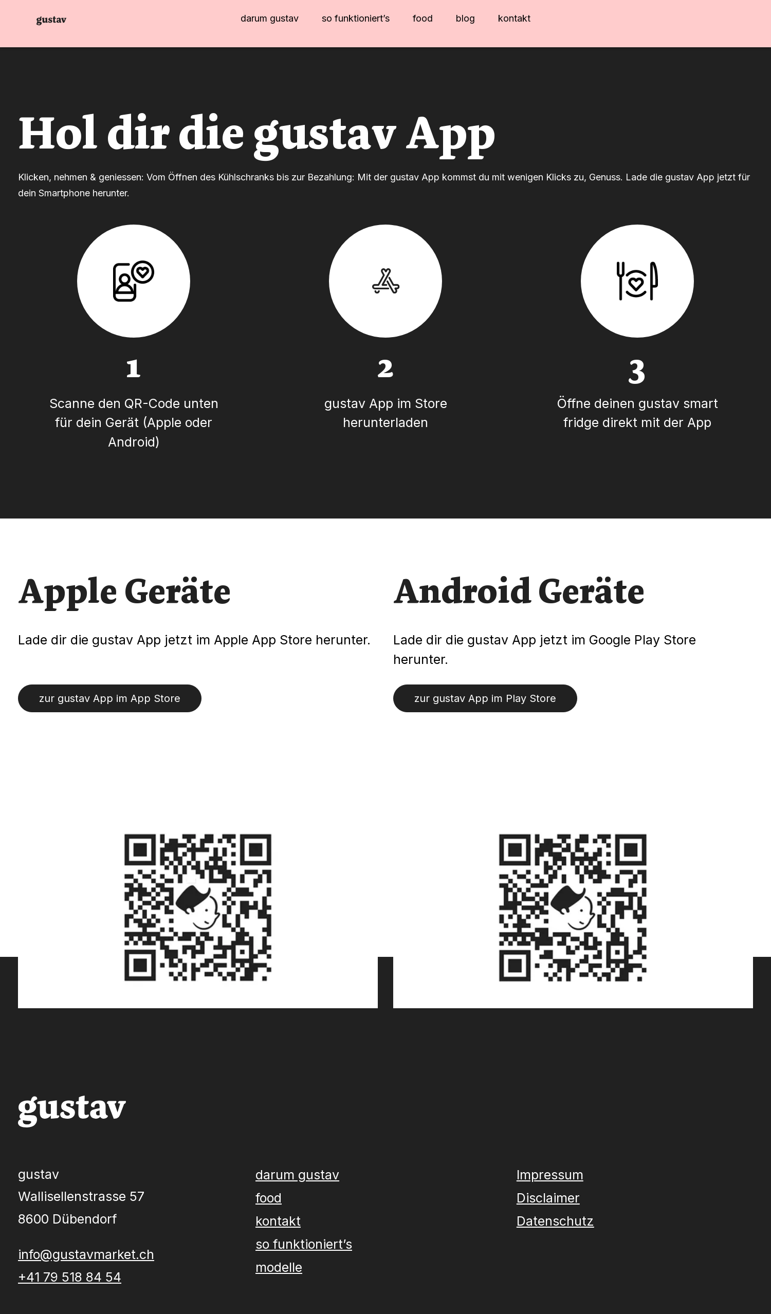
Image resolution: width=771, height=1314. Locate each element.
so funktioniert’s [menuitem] (303, 1244)
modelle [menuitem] (278, 1267)
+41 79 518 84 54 (69, 1277)
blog (465, 18)
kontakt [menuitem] (278, 1221)
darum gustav (270, 18)
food (423, 18)
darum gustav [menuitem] (297, 1174)
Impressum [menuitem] (550, 1174)
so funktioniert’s (356, 18)
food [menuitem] (268, 1198)
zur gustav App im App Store (109, 698)
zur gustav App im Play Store (485, 698)
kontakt (514, 18)
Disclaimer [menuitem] (548, 1198)
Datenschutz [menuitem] (555, 1221)
